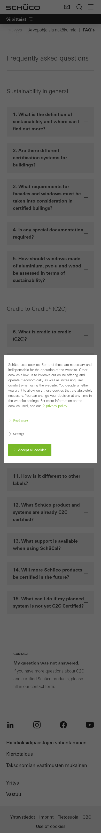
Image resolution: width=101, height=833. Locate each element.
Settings (18, 433)
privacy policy (56, 405)
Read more (20, 420)
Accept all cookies (32, 449)
